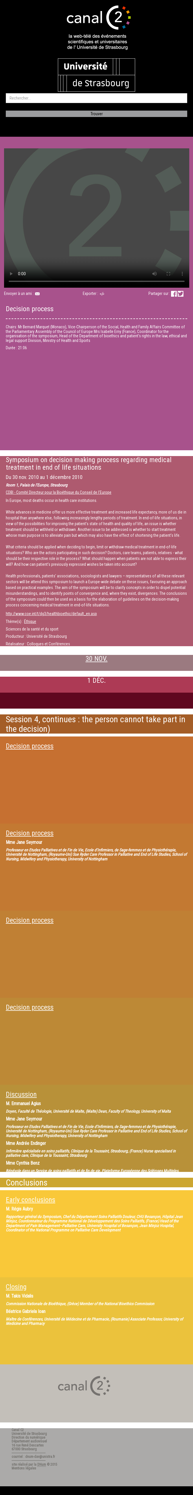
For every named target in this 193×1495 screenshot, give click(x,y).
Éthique (30, 621)
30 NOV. (97, 659)
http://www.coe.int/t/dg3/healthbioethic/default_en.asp (51, 613)
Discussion (21, 1094)
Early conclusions (30, 1200)
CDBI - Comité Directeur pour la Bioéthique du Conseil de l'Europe (58, 492)
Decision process (30, 746)
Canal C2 (18, 1430)
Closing (16, 1287)
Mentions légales (24, 1468)
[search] (96, 98)
